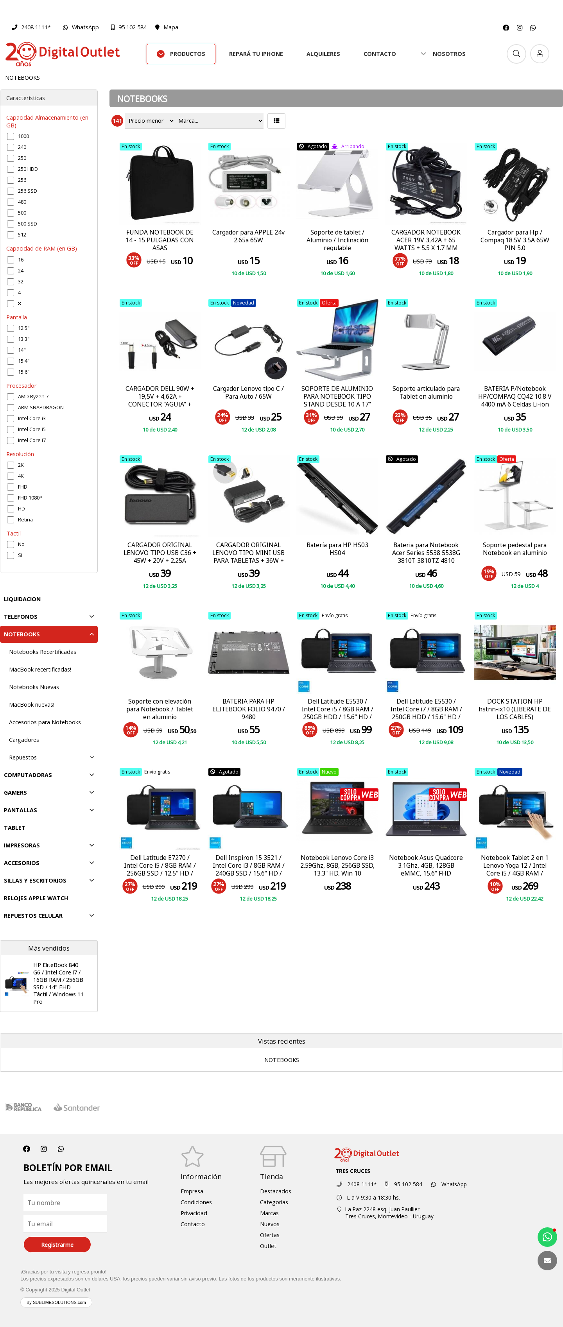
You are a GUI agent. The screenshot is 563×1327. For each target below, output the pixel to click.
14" (22, 349)
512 (22, 234)
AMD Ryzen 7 (33, 396)
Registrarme (57, 1244)
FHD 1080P (30, 497)
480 (22, 201)
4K (21, 475)
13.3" (24, 338)
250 (22, 157)
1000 (23, 136)
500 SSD (27, 223)
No (21, 544)
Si (20, 555)
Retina (25, 519)
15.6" (24, 371)
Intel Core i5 (32, 429)
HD (21, 508)
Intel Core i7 (32, 440)
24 (20, 270)
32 (20, 281)
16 (20, 259)
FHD (22, 486)
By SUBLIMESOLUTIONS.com (56, 1302)
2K (21, 464)
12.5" (24, 327)
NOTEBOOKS (22, 77)
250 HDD (28, 168)
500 (22, 212)
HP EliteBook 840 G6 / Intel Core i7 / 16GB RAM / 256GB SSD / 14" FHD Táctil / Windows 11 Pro (58, 983)
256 (22, 179)
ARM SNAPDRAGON (41, 407)
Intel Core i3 (32, 418)
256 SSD (27, 190)
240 (22, 146)
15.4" (24, 360)
